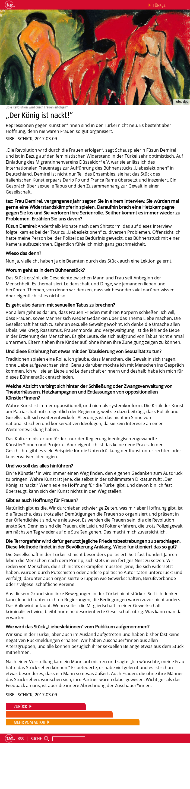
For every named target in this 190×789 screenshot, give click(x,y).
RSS (21, 738)
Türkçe (159, 5)
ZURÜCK (20, 706)
